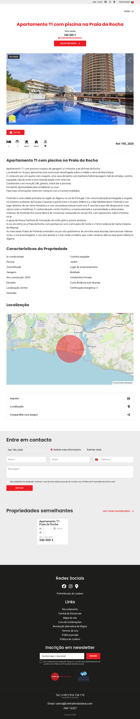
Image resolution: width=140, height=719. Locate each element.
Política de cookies (70, 639)
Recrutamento (70, 609)
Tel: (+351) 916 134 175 (70, 695)
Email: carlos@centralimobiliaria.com (70, 703)
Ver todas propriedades (116, 511)
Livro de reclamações (70, 622)
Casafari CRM (70, 715)
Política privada (70, 634)
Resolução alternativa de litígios (70, 626)
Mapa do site (70, 617)
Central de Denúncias (70, 613)
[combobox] (113, 460)
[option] (70, 89)
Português (126, 2)
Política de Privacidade (92, 482)
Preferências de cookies (70, 593)
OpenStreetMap (119, 383)
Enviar (20, 488)
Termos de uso (70, 630)
